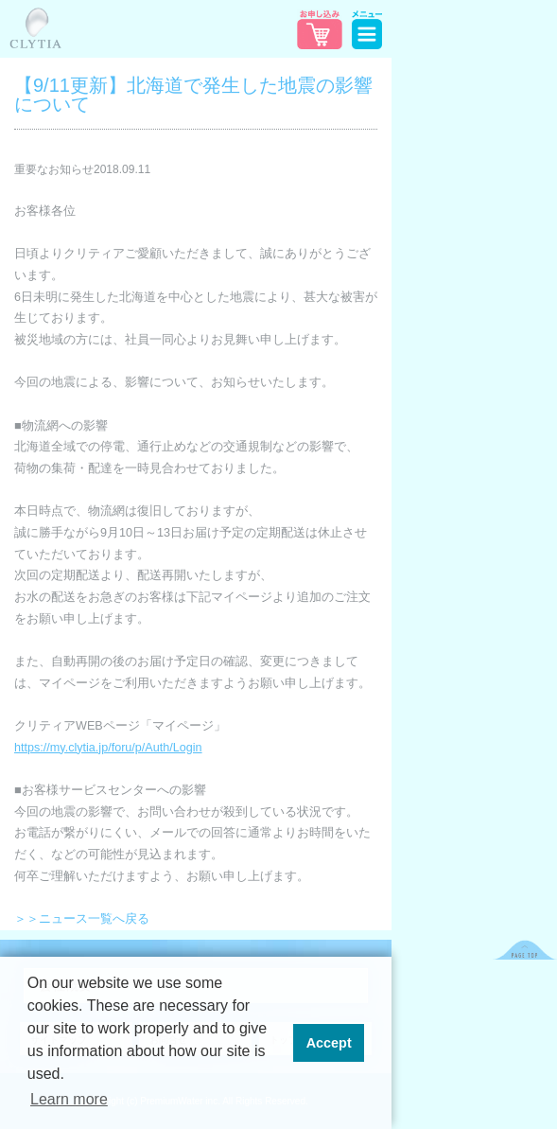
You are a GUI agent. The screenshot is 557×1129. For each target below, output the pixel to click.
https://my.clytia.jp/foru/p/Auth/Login (108, 747)
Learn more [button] (69, 1099)
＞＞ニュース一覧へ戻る (81, 919)
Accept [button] (329, 1042)
